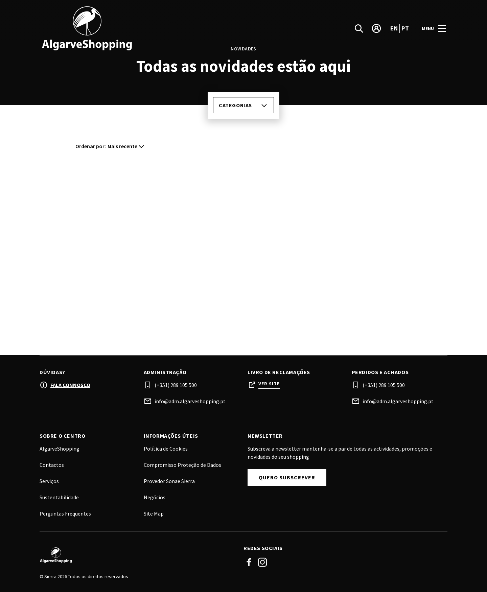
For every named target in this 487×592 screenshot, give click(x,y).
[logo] (142, 28)
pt (405, 28)
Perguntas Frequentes (65, 513)
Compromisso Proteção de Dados (182, 464)
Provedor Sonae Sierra (169, 481)
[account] (376, 28)
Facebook (249, 562)
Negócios (154, 497)
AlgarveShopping (59, 448)
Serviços (49, 481)
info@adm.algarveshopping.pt (190, 401)
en (394, 28)
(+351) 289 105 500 (176, 385)
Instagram (262, 562)
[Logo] (137, 555)
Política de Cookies (166, 448)
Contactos (52, 464)
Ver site (269, 384)
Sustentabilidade (59, 497)
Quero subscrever (287, 477)
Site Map (154, 513)
